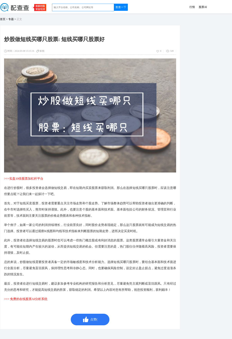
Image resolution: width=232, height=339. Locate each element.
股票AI (203, 7)
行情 (192, 7)
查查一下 (120, 7)
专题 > (12, 19)
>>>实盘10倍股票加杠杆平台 (23, 178)
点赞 (90, 319)
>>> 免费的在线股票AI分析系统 (25, 299)
